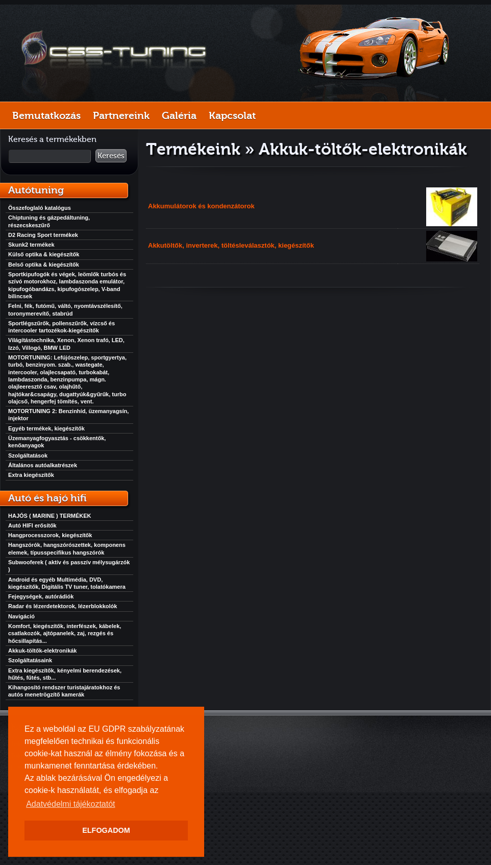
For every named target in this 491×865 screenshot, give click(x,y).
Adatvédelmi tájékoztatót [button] (70, 804)
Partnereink (121, 115)
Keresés (111, 155)
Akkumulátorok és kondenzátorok (201, 206)
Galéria (179, 115)
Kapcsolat (232, 115)
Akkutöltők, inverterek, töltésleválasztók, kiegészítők (231, 245)
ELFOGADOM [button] (106, 830)
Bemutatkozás (46, 115)
